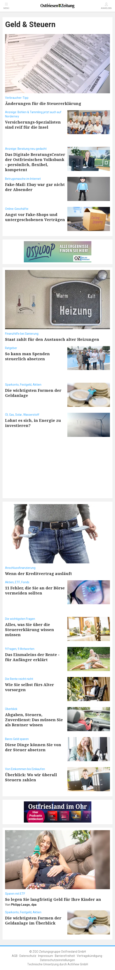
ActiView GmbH (78, 964)
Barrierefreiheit (65, 956)
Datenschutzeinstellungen (57, 960)
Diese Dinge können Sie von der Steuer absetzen (33, 747)
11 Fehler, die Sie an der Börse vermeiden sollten (35, 590)
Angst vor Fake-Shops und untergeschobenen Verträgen (35, 217)
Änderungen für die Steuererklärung (43, 103)
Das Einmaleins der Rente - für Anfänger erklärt (32, 657)
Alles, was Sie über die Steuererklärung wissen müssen (29, 629)
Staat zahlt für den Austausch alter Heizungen (52, 339)
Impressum (45, 956)
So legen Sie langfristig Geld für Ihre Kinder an (53, 899)
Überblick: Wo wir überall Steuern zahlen (31, 777)
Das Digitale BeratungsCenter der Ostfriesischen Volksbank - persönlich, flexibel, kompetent (35, 162)
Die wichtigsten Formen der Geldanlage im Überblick (33, 920)
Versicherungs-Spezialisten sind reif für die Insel (33, 125)
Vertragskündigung (89, 956)
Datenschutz (27, 956)
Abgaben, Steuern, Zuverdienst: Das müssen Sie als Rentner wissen (34, 719)
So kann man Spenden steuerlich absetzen (27, 356)
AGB (15, 956)
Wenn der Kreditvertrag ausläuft (38, 573)
